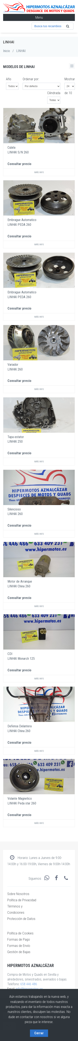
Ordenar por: (31, 79)
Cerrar (39, 1032)
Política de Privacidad (21, 900)
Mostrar (69, 79)
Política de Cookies (20, 933)
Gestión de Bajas (18, 952)
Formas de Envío (18, 946)
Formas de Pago (18, 939)
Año (8, 79)
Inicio (6, 51)
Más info (39, 172)
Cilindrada (53, 93)
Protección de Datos (21, 919)
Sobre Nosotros (18, 894)
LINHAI (21, 51)
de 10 (68, 93)
